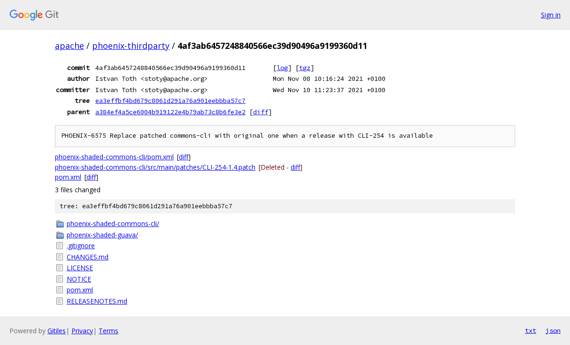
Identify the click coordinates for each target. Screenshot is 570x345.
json (553, 330)
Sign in (551, 14)
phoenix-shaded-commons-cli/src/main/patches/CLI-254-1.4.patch (155, 167)
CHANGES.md (87, 256)
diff (260, 112)
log (282, 67)
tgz (304, 67)
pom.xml (68, 176)
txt (530, 330)
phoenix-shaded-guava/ (102, 234)
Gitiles (56, 330)
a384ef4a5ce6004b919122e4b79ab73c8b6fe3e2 (170, 112)
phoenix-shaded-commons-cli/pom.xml (114, 156)
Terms (108, 330)
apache (69, 45)
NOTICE (79, 278)
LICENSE (80, 267)
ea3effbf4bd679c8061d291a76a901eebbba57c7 (170, 100)
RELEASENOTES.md (97, 301)
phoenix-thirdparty (130, 45)
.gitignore (81, 245)
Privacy (82, 330)
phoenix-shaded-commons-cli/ (113, 223)
